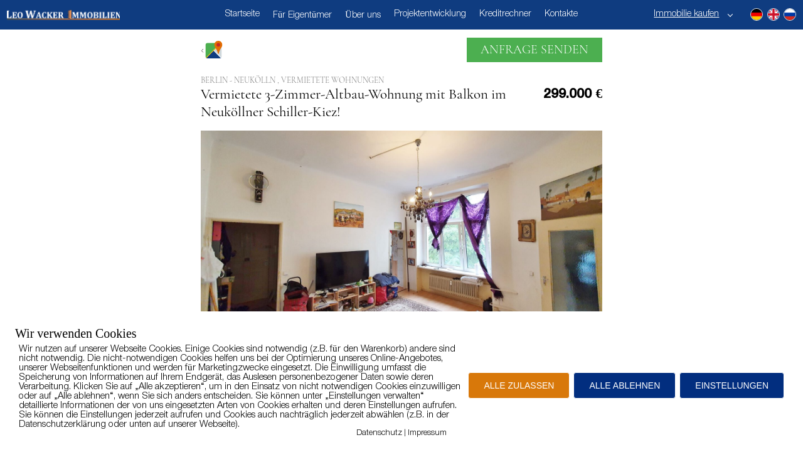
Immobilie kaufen (686, 14)
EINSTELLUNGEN (731, 385)
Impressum (427, 432)
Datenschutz (379, 432)
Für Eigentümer (302, 15)
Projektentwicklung (430, 14)
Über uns (362, 15)
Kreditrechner (505, 14)
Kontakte (561, 14)
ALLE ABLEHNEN (624, 385)
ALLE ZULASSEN (519, 385)
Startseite (242, 14)
